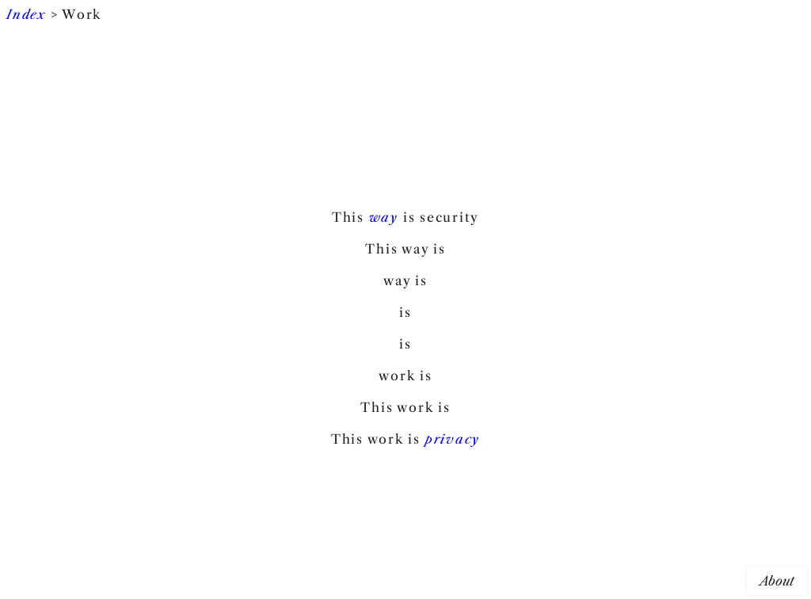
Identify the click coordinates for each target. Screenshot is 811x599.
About (777, 581)
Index (26, 14)
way (383, 217)
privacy (452, 439)
